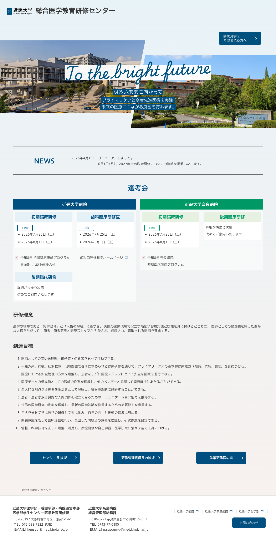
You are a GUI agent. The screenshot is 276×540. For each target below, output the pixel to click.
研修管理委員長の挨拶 (138, 458)
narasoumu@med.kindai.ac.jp (125, 529)
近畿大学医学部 (251, 511)
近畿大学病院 (188, 511)
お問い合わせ (248, 522)
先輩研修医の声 (221, 458)
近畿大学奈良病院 (219, 511)
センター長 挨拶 (55, 458)
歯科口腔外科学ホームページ (104, 257)
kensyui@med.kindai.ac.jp (47, 529)
